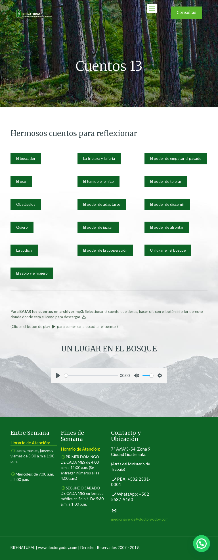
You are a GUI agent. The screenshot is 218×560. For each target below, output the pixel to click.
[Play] (58, 375)
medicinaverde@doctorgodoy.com (140, 519)
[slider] (91, 375)
